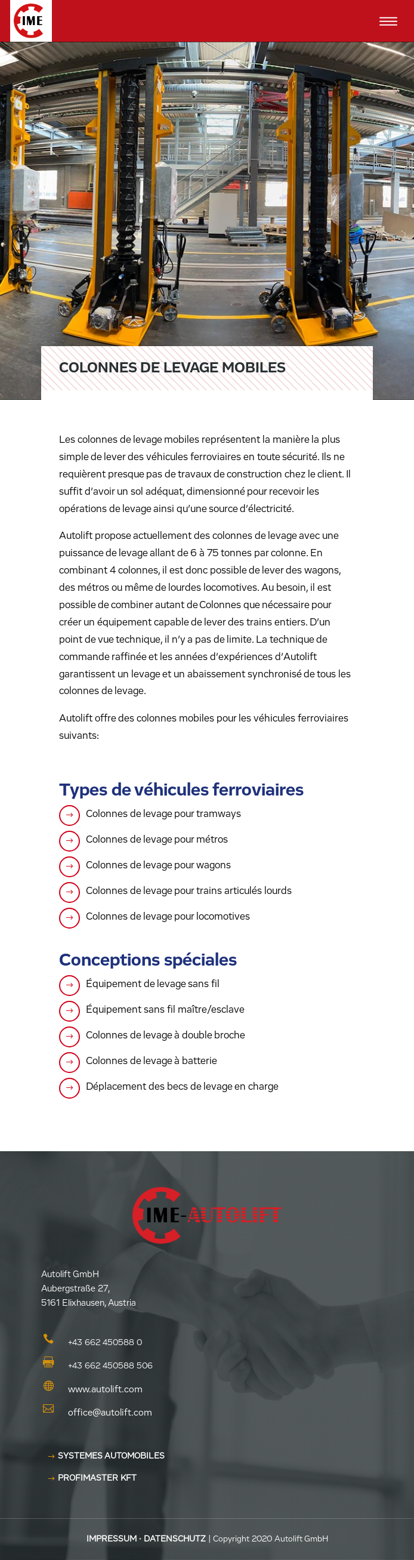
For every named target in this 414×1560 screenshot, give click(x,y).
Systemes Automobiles (111, 1456)
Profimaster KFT (97, 1478)
